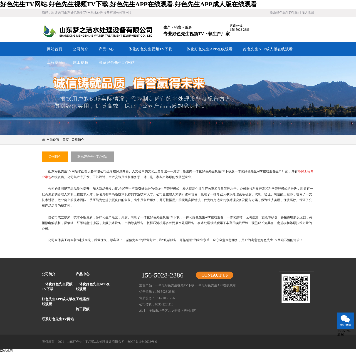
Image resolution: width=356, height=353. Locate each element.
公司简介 (80, 49)
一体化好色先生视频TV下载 (148, 49)
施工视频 (80, 62)
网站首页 (54, 49)
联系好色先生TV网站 (284, 12)
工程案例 (54, 62)
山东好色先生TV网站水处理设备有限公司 (98, 31)
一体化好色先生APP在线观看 (207, 49)
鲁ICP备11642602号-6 (142, 341)
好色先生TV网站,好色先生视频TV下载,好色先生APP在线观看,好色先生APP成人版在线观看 (128, 4)
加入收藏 (308, 12)
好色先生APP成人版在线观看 (268, 49)
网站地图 (6, 351)
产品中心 (106, 49)
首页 (65, 139)
